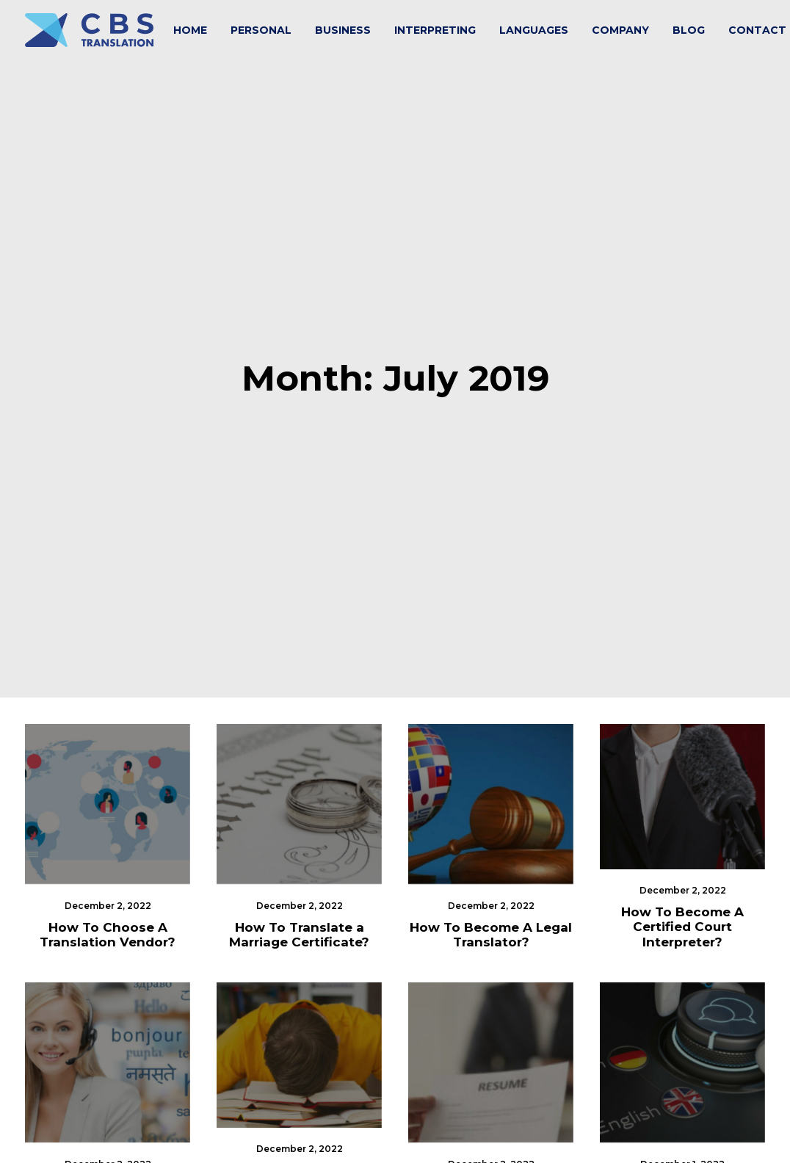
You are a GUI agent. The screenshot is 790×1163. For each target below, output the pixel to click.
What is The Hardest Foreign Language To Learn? (299, 1034)
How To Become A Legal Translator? (491, 783)
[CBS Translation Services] (89, 30)
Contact (757, 30)
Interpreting (435, 30)
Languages (533, 30)
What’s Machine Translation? (682, 1042)
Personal (261, 30)
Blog (689, 30)
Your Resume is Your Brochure (491, 1042)
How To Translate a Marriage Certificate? (299, 783)
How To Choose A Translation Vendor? (107, 783)
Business (343, 30)
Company (620, 30)
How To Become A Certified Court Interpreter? (682, 775)
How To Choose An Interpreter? (108, 1042)
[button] (107, 653)
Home (190, 30)
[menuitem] (190, 30)
